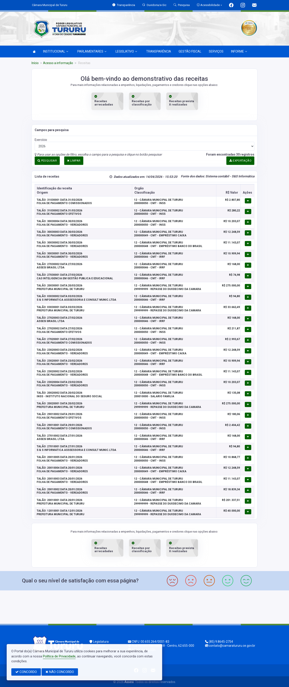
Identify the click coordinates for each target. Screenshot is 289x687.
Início (35, 63)
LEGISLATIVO (126, 51)
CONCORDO (26, 672)
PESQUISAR (47, 160)
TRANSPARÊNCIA (158, 51)
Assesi (129, 681)
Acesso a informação (58, 63)
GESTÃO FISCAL (190, 51)
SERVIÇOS (216, 51)
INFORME (239, 51)
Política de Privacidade (59, 656)
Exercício (41, 139)
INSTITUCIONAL (55, 51)
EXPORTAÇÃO (240, 160)
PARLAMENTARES (91, 51)
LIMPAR (73, 160)
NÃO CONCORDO (60, 672)
